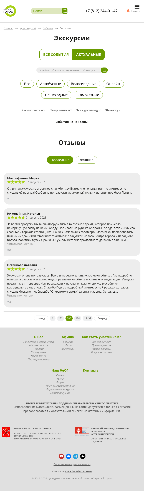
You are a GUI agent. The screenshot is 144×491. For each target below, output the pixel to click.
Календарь (67, 348)
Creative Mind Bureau (78, 471)
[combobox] (62, 110)
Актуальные (88, 54)
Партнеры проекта (38, 359)
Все (27, 83)
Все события (56, 54)
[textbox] (62, 110)
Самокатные (88, 94)
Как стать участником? (101, 337)
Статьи (60, 375)
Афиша (68, 337)
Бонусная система (101, 352)
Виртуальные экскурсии (60, 389)
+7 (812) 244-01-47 (101, 10)
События (68, 341)
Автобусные (50, 83)
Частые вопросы (101, 348)
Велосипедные (83, 83)
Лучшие (87, 159)
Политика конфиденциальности (72, 464)
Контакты (91, 370)
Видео (60, 382)
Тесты (60, 378)
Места (67, 345)
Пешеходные (56, 94)
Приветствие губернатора (38, 341)
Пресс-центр (38, 355)
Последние (60, 159)
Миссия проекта (38, 345)
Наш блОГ (60, 370)
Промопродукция (60, 392)
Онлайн (113, 83)
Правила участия (101, 345)
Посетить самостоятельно (60, 385)
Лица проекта (38, 352)
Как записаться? (101, 341)
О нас (38, 337)
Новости (38, 348)
